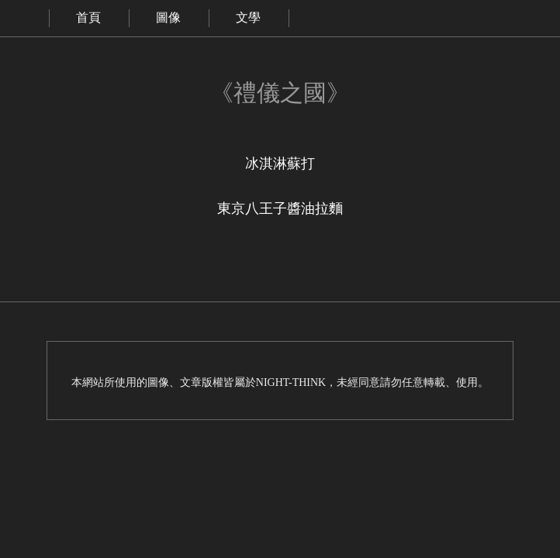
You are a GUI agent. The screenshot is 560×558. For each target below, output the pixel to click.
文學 (248, 17)
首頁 (88, 17)
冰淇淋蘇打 (280, 163)
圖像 (168, 17)
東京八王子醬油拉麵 (280, 208)
